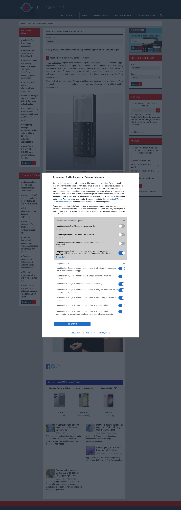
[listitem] (90, 220)
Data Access (90, 333)
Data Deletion (76, 333)
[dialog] (90, 255)
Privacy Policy (104, 333)
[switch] (121, 226)
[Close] (134, 177)
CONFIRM (72, 324)
